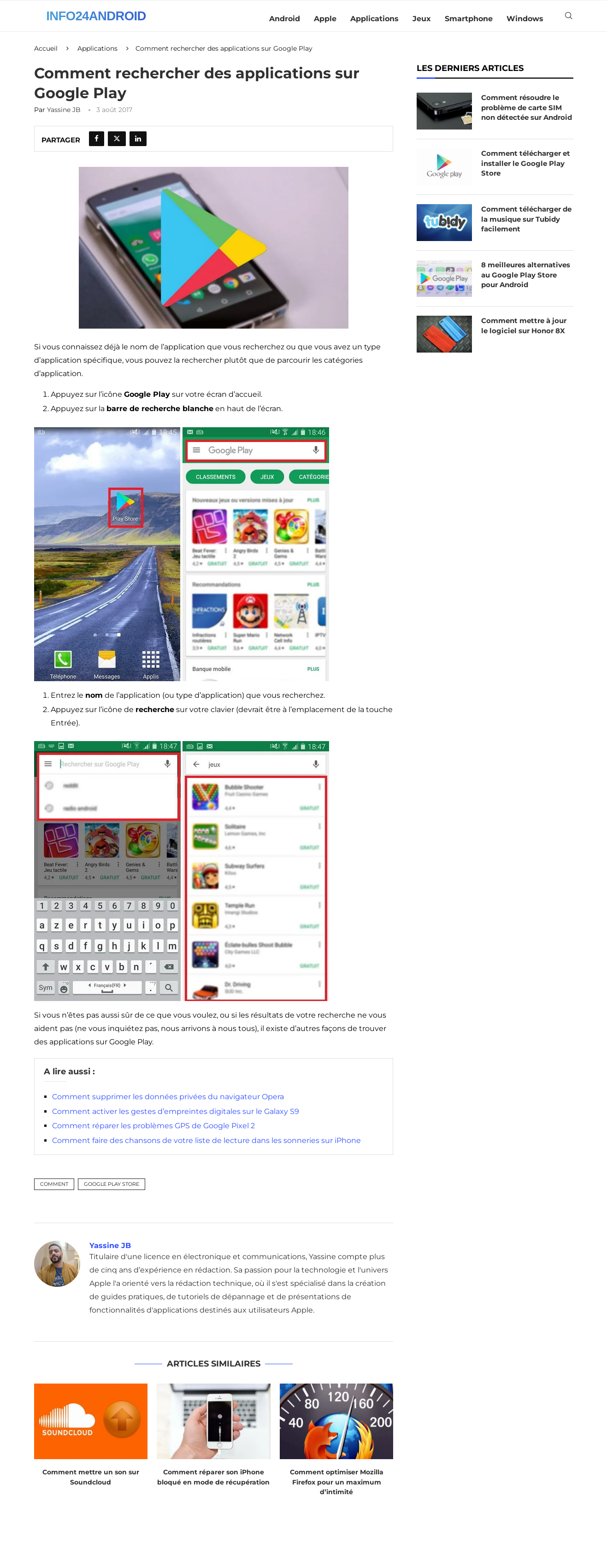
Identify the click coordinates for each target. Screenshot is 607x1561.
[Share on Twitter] (117, 144)
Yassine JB (64, 116)
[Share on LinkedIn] (138, 144)
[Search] (568, 18)
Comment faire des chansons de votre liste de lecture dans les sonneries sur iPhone (206, 1146)
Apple (325, 18)
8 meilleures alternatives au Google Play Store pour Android (525, 290)
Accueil (46, 54)
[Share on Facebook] (96, 144)
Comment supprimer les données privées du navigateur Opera (168, 1102)
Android (284, 18)
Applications (374, 18)
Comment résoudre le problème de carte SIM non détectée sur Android (525, 119)
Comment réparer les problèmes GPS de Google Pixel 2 (153, 1131)
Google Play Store (111, 1189)
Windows (525, 18)
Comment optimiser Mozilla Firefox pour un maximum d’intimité (336, 1488)
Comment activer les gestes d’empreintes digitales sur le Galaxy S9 (175, 1117)
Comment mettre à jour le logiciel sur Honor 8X (527, 340)
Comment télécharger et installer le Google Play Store (524, 173)
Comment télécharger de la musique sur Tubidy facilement (524, 229)
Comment (54, 1189)
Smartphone (469, 18)
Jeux (422, 18)
